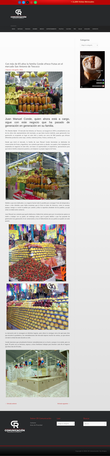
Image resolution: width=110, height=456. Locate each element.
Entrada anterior (11, 404)
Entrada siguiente (63, 404)
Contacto (33, 423)
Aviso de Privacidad (36, 425)
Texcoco (8, 70)
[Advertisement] (37, 50)
